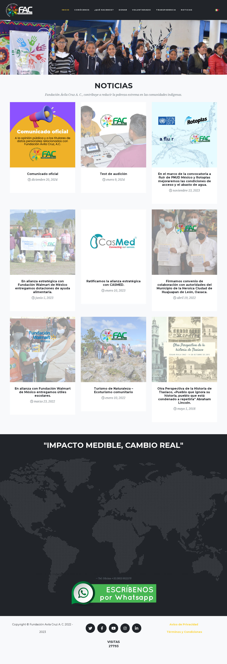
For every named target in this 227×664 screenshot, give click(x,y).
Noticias (186, 13)
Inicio (65, 13)
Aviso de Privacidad (184, 624)
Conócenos (81, 13)
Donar (123, 13)
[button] (217, 13)
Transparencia (166, 13)
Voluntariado (141, 13)
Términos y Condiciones (184, 632)
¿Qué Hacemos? (104, 13)
